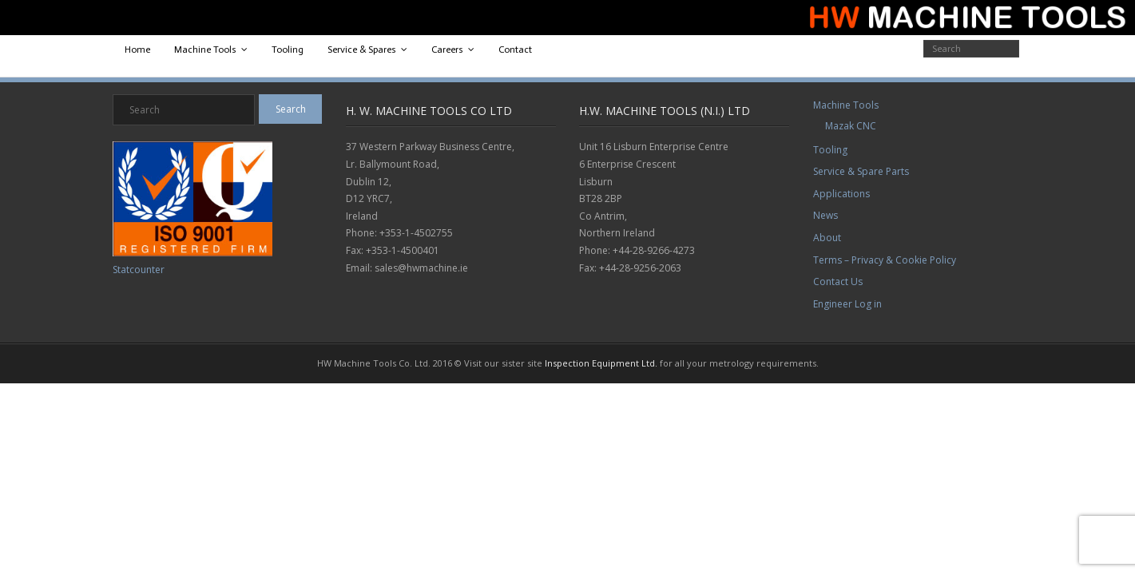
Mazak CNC (850, 126)
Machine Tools (205, 49)
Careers (447, 49)
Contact (515, 49)
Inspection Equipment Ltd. (601, 363)
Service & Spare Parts (861, 171)
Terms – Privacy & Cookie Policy (884, 260)
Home (137, 49)
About (827, 237)
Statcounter (139, 269)
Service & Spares (361, 49)
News (825, 215)
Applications (841, 193)
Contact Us (838, 281)
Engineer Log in (847, 304)
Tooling (288, 49)
